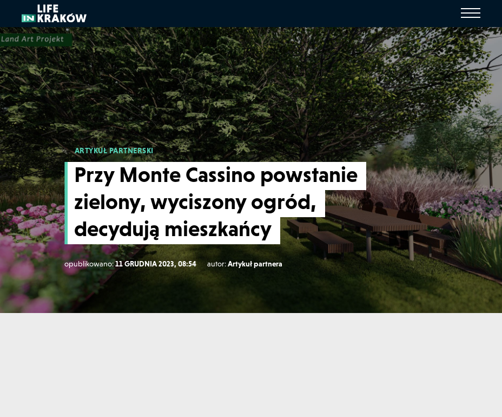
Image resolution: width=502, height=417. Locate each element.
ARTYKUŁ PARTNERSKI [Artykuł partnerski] (114, 150)
